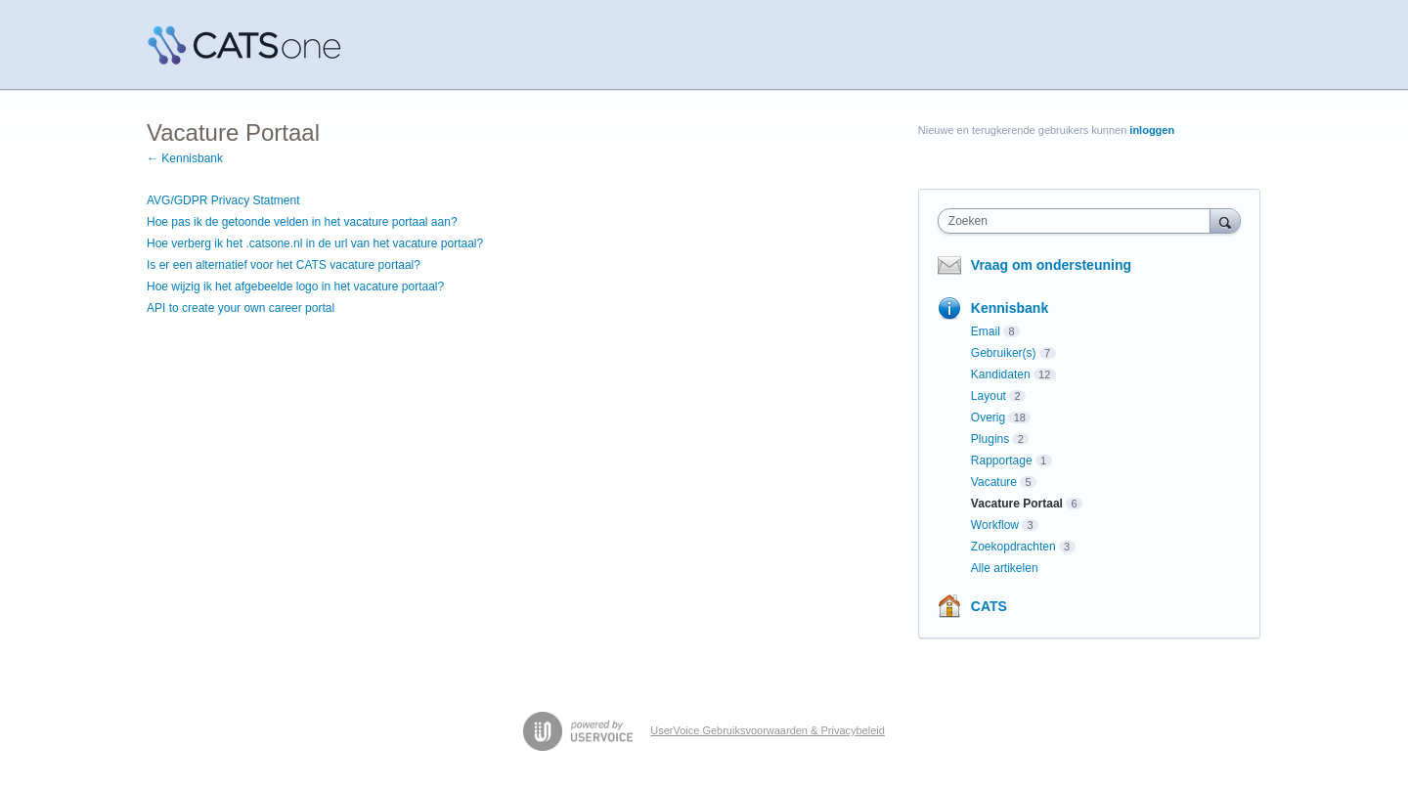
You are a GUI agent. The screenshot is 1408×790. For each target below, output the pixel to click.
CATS (989, 606)
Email (985, 331)
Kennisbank (1009, 308)
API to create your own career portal (240, 308)
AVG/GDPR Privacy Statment (223, 200)
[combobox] (1078, 221)
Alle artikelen (1004, 568)
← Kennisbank (185, 158)
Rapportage (1002, 460)
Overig (988, 417)
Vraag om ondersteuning (1051, 265)
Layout (988, 396)
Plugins (990, 439)
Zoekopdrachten (1013, 546)
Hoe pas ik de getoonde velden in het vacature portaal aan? (302, 222)
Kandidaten (1001, 374)
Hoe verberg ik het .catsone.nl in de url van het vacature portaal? (315, 243)
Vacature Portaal (1017, 503)
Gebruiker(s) (1003, 353)
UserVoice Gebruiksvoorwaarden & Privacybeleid (767, 730)
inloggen (1151, 130)
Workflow (995, 525)
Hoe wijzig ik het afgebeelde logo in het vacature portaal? (295, 286)
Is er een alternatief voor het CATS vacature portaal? (283, 265)
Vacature (994, 482)
